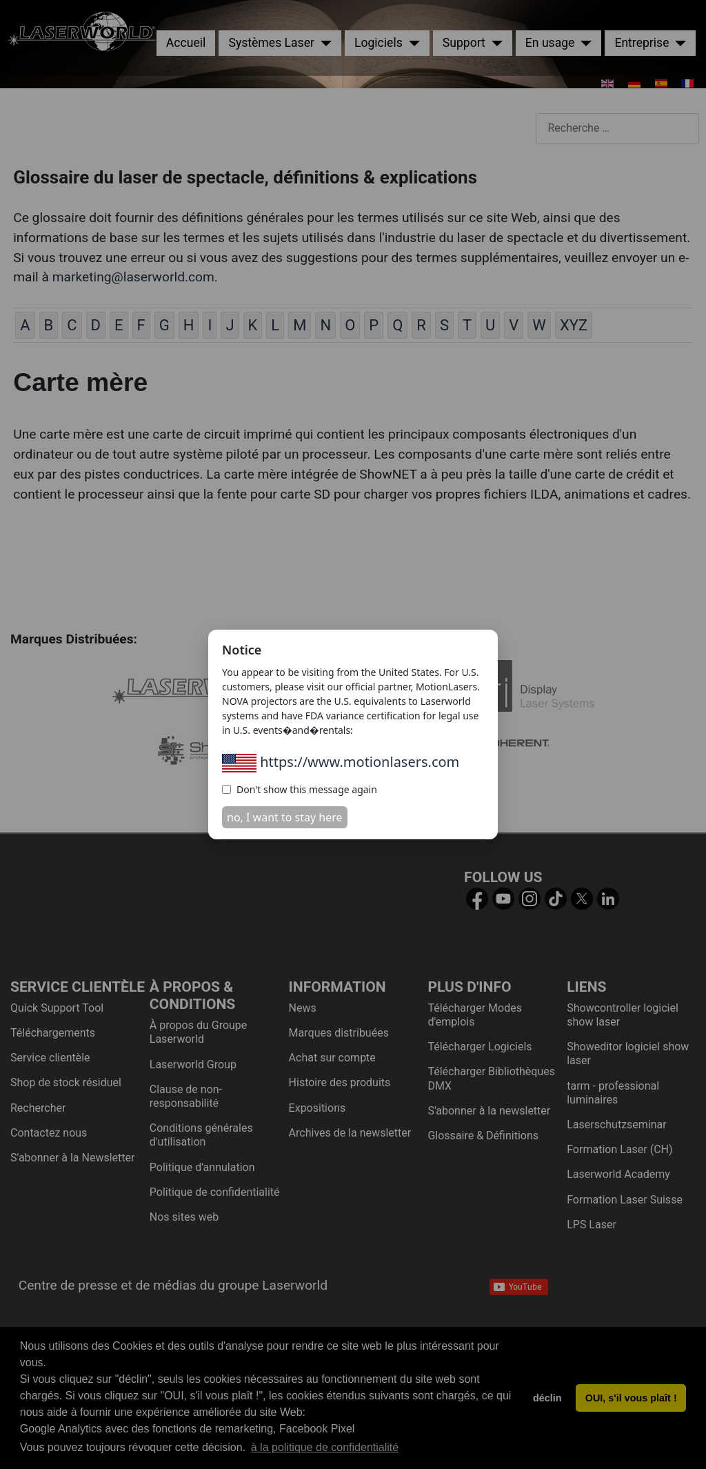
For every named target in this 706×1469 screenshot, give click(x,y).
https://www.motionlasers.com (340, 761)
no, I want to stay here (285, 817)
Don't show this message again (299, 789)
